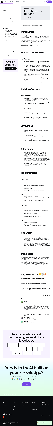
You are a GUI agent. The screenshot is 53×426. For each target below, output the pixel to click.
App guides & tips (13, 394)
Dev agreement (12, 422)
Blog (13, 409)
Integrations (5, 405)
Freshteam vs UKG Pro (20, 394)
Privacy (18, 422)
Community (14, 408)
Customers (14, 403)
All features (5, 406)
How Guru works (5, 403)
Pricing (24, 1)
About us (33, 403)
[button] (6, 1)
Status (23, 403)
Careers (33, 402)
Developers (14, 406)
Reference (7, 394)
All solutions (5, 408)
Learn (14, 402)
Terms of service (6, 422)
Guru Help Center (25, 402)
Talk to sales (49, 1)
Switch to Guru (34, 409)
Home (4, 394)
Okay (50, 423)
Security (23, 405)
